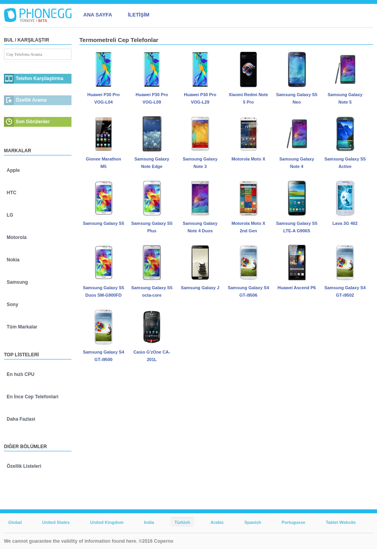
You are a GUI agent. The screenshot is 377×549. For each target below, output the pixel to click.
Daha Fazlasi (21, 419)
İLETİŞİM (138, 15)
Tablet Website (341, 522)
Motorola (17, 237)
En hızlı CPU (21, 374)
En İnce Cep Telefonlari (33, 396)
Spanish (252, 522)
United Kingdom (107, 522)
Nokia (13, 260)
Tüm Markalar (22, 327)
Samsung (17, 282)
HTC (11, 192)
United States (56, 522)
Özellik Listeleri (24, 466)
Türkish (182, 522)
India (149, 522)
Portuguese (294, 522)
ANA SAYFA (97, 15)
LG (10, 215)
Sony (12, 304)
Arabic (217, 522)
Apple (13, 170)
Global (15, 522)
